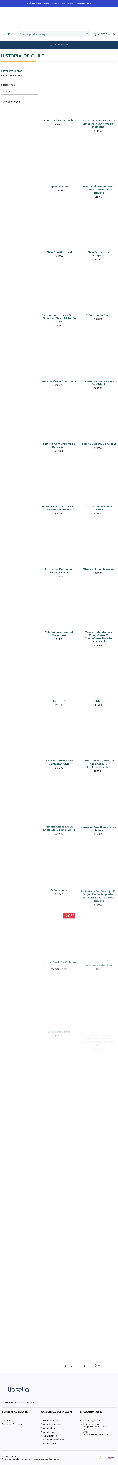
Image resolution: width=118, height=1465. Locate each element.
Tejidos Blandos (59, 193)
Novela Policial (48, 1428)
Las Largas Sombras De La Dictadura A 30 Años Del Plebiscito (98, 124)
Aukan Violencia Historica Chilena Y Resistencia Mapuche (98, 200)
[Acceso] (102, 34)
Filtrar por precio (20, 102)
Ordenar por (8, 85)
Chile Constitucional (59, 266)
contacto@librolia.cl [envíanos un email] (91, 1420)
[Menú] (8, 34)
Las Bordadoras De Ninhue (59, 120)
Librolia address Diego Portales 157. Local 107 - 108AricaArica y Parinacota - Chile (96, 1429)
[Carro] (114, 34)
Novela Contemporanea (52, 1424)
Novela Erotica (48, 1432)
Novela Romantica (50, 1420)
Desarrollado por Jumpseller (45, 1459)
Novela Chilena (48, 1443)
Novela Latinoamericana (53, 1439)
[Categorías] (59, 45)
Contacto (6, 1420)
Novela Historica (49, 1436)
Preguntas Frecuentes (13, 1424)
